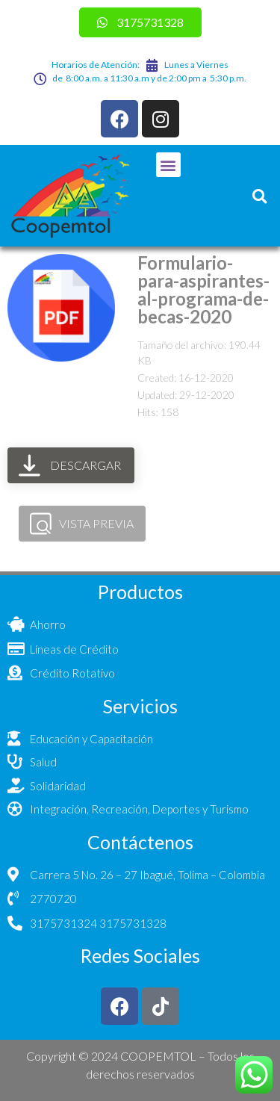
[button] (168, 164)
